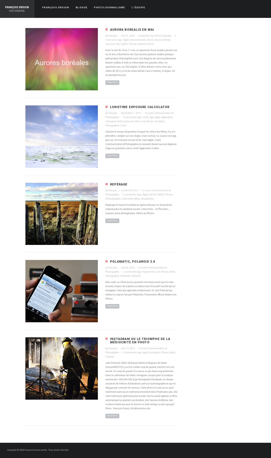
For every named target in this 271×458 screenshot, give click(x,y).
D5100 (152, 194)
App (151, 117)
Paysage (166, 35)
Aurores (145, 35)
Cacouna (110, 44)
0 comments (129, 194)
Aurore (150, 40)
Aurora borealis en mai (132, 29)
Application (167, 117)
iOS (143, 121)
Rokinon (141, 44)
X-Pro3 (150, 44)
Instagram (154, 352)
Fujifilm (124, 44)
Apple (126, 40)
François (112, 35)
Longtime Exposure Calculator (140, 107)
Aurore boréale (162, 40)
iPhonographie (112, 198)
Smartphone (147, 198)
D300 (120, 121)
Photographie (112, 125)
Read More (112, 82)
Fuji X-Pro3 (155, 35)
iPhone (132, 44)
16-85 (145, 117)
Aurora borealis (138, 40)
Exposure (128, 121)
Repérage (119, 184)
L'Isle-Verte (127, 198)
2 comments (129, 117)
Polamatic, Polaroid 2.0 (132, 261)
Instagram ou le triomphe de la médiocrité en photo (140, 340)
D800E (160, 194)
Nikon (162, 121)
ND (156, 121)
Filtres (137, 121)
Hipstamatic (149, 272)
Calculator (110, 121)
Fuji (118, 44)
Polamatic (125, 276)
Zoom (123, 125)
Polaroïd (136, 276)
